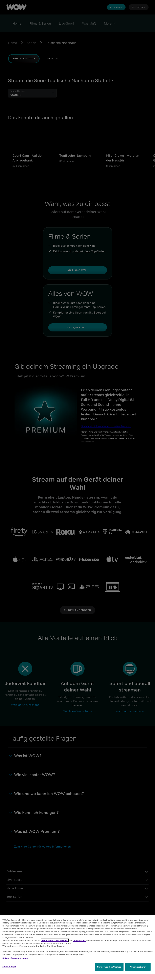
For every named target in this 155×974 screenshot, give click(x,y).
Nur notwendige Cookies (109, 966)
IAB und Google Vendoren (15, 958)
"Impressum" (79, 940)
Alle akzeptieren (138, 966)
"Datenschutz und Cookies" (54, 940)
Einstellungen (9, 966)
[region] (77, 944)
